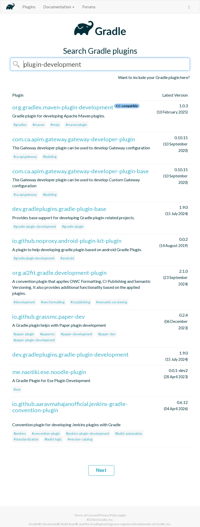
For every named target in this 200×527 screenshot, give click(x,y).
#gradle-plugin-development (35, 226)
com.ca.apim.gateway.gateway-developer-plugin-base (80, 171)
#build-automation (128, 433)
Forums (89, 6)
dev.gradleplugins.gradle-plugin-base (59, 208)
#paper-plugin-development (34, 340)
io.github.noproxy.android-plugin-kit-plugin (66, 240)
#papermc (47, 334)
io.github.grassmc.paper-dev (48, 316)
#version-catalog (80, 439)
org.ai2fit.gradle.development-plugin (59, 272)
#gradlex (20, 125)
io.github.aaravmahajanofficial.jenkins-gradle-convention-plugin (69, 406)
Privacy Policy (108, 515)
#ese (17, 389)
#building (50, 157)
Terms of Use (83, 515)
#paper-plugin (24, 334)
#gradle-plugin (73, 226)
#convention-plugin (46, 433)
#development (24, 302)
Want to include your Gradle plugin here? (154, 77)
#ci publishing (80, 302)
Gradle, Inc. (106, 520)
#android (67, 258)
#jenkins (20, 433)
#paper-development (76, 334)
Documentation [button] (58, 6)
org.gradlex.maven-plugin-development (62, 107)
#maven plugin (76, 125)
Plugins (28, 6)
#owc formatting (53, 302)
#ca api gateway (25, 157)
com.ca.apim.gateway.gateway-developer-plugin (73, 139)
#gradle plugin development (34, 258)
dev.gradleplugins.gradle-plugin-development (70, 354)
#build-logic (53, 439)
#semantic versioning (111, 302)
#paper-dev (107, 334)
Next (101, 470)
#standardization (26, 439)
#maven (39, 125)
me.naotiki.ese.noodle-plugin (49, 371)
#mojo (55, 125)
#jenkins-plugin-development (87, 433)
